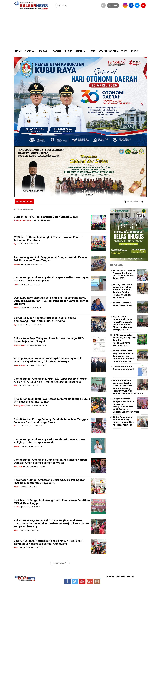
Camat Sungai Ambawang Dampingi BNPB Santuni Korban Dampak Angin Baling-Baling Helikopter (50, 461)
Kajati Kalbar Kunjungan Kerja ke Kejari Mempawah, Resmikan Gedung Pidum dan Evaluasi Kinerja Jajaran (122, 323)
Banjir (16, 530)
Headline (17, 507)
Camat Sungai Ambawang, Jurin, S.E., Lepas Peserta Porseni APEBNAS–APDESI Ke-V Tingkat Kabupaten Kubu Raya (51, 380)
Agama (16, 244)
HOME (18, 51)
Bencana (17, 426)
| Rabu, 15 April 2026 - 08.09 (28, 244)
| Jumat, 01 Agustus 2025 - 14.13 (34, 466)
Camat (16, 284)
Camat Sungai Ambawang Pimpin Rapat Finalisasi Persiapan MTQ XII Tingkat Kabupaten (51, 279)
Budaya (16, 446)
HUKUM (68, 51)
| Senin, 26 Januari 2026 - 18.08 (35, 345)
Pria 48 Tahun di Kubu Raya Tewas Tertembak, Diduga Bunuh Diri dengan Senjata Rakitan (52, 400)
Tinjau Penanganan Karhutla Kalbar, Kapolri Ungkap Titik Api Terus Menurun (123, 421)
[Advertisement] (80, 29)
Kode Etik (120, 576)
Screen (113, 5)
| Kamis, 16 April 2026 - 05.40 (41, 220)
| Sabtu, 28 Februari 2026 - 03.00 (30, 325)
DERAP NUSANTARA (108, 51)
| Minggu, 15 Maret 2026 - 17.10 (30, 307)
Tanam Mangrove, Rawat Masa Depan (122, 304)
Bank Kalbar (18, 466)
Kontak (130, 576)
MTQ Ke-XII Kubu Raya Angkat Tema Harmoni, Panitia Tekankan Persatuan (48, 238)
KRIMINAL (81, 51)
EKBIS (92, 51)
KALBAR (43, 51)
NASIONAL (30, 51)
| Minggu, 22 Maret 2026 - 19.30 (31, 264)
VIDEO (124, 51)
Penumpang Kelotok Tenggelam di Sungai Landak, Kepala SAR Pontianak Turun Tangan (50, 258)
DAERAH (57, 51)
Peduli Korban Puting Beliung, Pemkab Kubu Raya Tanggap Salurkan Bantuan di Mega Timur (51, 420)
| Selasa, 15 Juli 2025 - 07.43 (30, 507)
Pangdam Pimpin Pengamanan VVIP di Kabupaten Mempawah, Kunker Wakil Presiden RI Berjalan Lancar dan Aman (126, 405)
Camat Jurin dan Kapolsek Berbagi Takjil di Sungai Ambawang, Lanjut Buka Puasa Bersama (45, 319)
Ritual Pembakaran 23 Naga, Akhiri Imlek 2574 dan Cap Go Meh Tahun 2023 (124, 274)
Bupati (16, 307)
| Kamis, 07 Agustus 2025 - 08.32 (31, 426)
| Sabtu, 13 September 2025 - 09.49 (37, 406)
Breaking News (19, 345)
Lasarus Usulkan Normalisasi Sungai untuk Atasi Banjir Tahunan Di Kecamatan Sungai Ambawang (49, 542)
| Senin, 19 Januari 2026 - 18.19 (35, 365)
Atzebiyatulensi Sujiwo (22, 220)
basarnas (17, 264)
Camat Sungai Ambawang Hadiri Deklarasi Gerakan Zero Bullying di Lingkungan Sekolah (49, 441)
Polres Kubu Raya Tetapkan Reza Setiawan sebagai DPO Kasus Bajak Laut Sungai (49, 339)
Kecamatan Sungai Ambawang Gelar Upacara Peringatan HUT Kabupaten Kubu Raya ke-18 (49, 481)
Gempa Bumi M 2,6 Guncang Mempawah (123, 367)
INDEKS (134, 51)
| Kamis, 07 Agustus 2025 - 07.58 (31, 446)
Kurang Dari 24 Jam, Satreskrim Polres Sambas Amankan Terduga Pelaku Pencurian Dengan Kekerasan (123, 291)
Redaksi (110, 576)
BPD (15, 385)
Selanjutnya (60, 563)
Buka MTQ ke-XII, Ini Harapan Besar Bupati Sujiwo (46, 216)
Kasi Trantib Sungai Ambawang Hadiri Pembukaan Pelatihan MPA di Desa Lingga (52, 501)
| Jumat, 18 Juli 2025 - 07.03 (28, 487)
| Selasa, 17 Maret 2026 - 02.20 (29, 284)
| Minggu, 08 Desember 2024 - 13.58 (31, 547)
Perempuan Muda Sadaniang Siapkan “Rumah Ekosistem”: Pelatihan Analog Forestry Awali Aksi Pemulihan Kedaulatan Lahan (128, 387)
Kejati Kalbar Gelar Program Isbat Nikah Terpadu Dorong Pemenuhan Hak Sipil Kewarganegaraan (123, 355)
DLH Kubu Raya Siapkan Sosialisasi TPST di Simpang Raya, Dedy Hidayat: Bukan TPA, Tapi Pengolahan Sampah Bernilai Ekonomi (51, 300)
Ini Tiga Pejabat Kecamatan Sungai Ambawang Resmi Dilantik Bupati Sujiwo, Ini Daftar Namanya (47, 360)
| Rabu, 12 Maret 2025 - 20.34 (28, 530)
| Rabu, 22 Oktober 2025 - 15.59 (27, 385)
